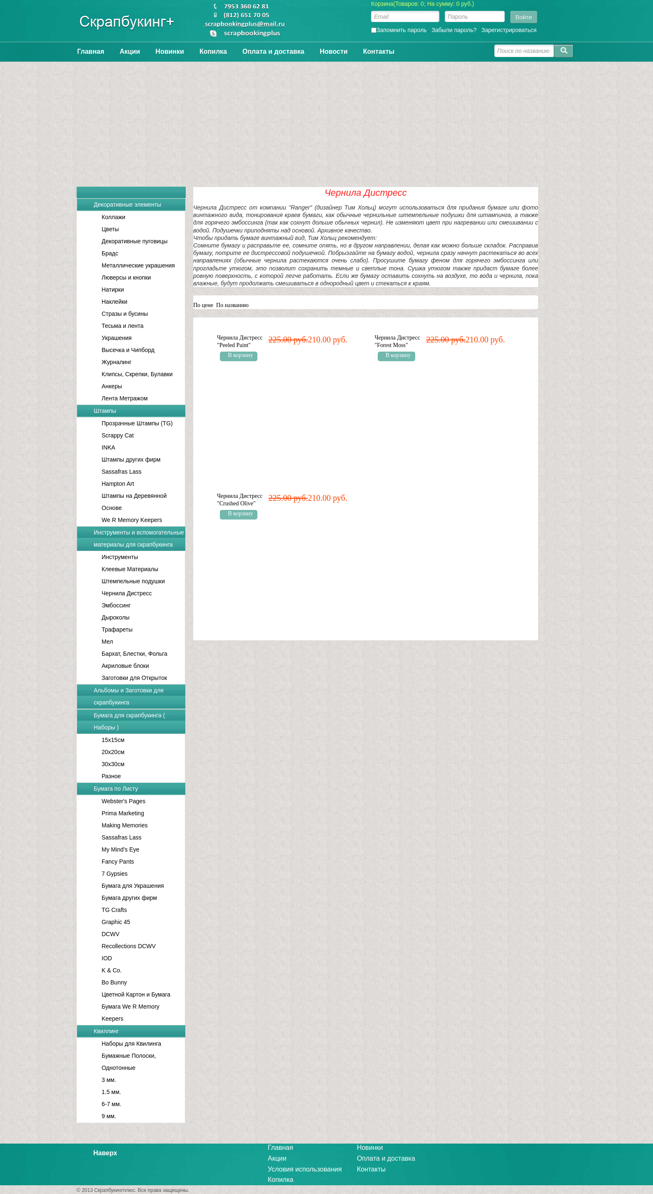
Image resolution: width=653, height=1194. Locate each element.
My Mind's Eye (121, 849)
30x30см (113, 764)
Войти (524, 17)
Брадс (110, 253)
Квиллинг (106, 1031)
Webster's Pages (123, 801)
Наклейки (114, 301)
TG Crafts (114, 910)
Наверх (105, 1153)
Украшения (117, 338)
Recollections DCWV (129, 946)
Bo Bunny (114, 982)
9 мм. (109, 1116)
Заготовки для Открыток (134, 677)
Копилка (213, 51)
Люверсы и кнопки (126, 277)
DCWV (111, 934)
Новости (334, 51)
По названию (232, 305)
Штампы (105, 410)
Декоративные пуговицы (134, 241)
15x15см (113, 740)
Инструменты (120, 557)
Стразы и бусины (125, 313)
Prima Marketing (123, 813)
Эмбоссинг (116, 605)
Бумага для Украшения (133, 885)
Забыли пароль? (453, 30)
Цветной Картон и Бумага (136, 994)
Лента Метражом (125, 398)
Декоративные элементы (127, 204)
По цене (203, 305)
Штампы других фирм (131, 459)
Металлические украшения (138, 265)
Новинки (169, 51)
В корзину (240, 355)
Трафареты (117, 629)
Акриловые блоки (125, 665)
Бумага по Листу (116, 788)
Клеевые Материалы (130, 569)
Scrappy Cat (118, 435)
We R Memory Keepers (132, 520)
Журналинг (117, 362)
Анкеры (112, 386)
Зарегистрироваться (508, 30)
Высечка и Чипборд (128, 350)
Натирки (113, 289)
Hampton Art (118, 483)
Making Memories (124, 825)
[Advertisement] (326, 120)
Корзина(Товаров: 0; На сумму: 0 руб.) (422, 3)
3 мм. (109, 1080)
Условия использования (305, 1169)
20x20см (113, 752)
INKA (108, 447)
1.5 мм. (111, 1092)
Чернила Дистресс (127, 593)
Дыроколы (116, 617)
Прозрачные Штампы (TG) (137, 423)
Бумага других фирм (129, 897)
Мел (107, 641)
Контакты (378, 51)
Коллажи (113, 217)
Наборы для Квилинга (131, 1043)
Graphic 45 (116, 922)
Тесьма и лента (123, 325)
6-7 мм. (111, 1104)
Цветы (110, 229)
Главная (90, 51)
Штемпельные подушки (133, 581)
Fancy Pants (118, 861)
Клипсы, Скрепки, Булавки (137, 374)
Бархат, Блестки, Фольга (134, 653)
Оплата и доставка (273, 51)
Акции (130, 51)
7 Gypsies (114, 873)
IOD (107, 958)
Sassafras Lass (122, 471)
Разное (111, 776)
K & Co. (112, 970)
